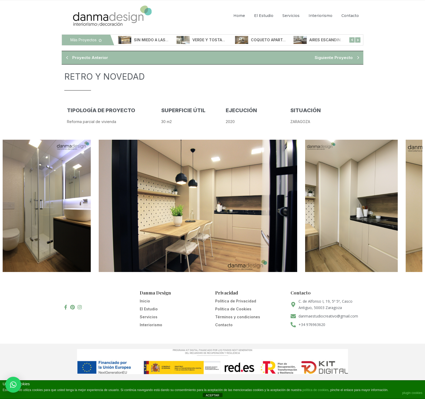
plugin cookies (412, 393)
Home (239, 15)
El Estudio (263, 15)
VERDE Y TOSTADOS (213, 40)
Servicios (291, 15)
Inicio (145, 301)
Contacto (350, 15)
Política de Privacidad (235, 301)
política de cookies (315, 390)
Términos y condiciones (237, 317)
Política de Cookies (233, 309)
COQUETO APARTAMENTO (277, 40)
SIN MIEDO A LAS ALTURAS (161, 40)
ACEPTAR (212, 395)
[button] (13, 385)
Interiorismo (320, 15)
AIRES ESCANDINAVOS (332, 40)
